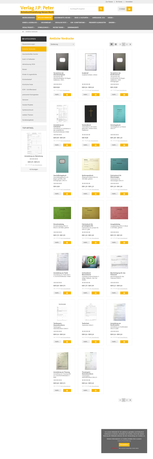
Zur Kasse (109, 2)
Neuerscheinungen (28, 18)
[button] (130, 44)
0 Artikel (122, 9)
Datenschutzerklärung (124, 441)
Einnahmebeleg (58, 224)
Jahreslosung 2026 (98, 18)
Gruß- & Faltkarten (81, 18)
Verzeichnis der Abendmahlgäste (59, 74)
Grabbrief (85, 73)
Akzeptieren (124, 444)
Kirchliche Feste (61, 22)
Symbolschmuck (44, 27)
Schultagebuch (115, 125)
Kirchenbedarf (46, 22)
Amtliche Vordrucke (44, 18)
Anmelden (129, 2)
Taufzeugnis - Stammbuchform (59, 324)
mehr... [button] (57, 94)
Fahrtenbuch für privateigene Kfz (87, 225)
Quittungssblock (87, 175)
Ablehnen (114, 448)
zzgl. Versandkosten (65, 90)
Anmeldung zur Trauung (61, 372)
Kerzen (111, 18)
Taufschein (85, 323)
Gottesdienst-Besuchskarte (86, 274)
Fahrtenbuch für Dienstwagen (115, 176)
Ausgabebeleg (115, 224)
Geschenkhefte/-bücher (63, 18)
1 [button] (123, 44)
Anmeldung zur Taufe (60, 273)
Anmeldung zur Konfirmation (115, 324)
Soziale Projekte (28, 27)
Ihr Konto (119, 2)
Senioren (112, 22)
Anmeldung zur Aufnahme (58, 126)
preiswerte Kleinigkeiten (97, 22)
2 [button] (126, 44)
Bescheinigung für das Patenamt (117, 274)
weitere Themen (59, 27)
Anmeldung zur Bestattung (33, 156)
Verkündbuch (86, 125)
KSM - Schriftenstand (78, 22)
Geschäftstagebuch (59, 175)
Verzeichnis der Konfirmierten (115, 74)
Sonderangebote (73, 27)
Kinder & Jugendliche (30, 22)
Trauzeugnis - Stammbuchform (87, 373)
